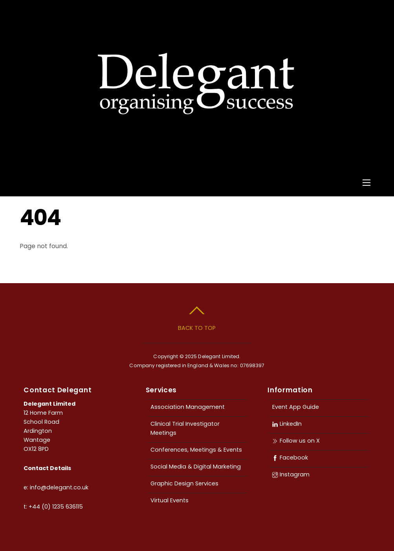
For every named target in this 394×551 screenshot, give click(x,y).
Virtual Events (169, 500)
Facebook (290, 457)
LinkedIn (286, 424)
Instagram (290, 474)
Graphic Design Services (184, 483)
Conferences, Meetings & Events (196, 450)
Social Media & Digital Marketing (195, 466)
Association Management (187, 407)
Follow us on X (295, 441)
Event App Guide (295, 407)
